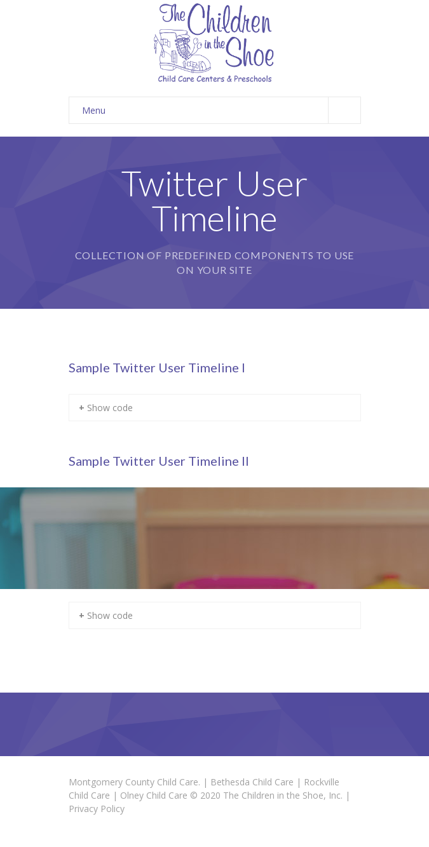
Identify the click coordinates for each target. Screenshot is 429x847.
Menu (221, 110)
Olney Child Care (153, 795)
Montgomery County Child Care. (134, 782)
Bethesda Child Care (252, 782)
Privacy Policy (97, 809)
